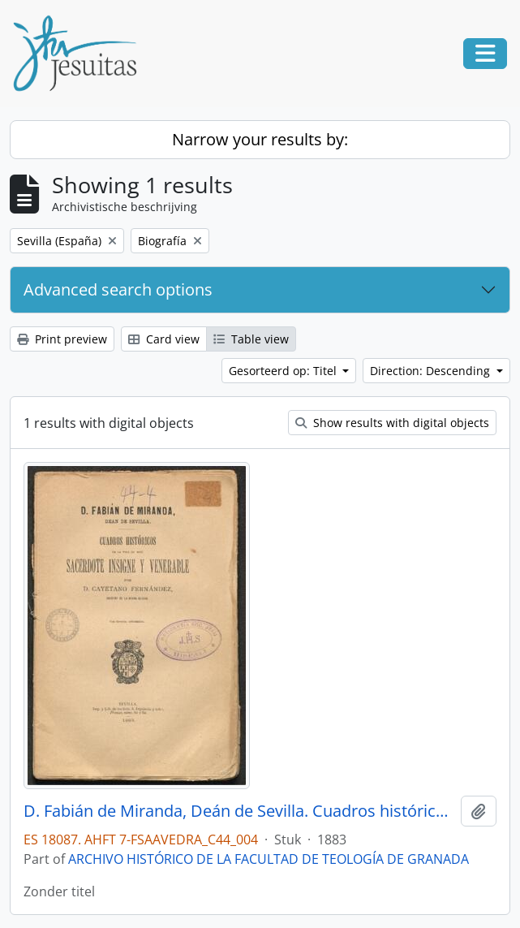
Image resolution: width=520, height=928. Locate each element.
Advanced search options (118, 289)
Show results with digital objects (392, 422)
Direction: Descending (431, 370)
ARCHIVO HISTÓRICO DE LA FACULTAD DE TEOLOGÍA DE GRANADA (268, 859)
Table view (251, 339)
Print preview (62, 339)
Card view (164, 339)
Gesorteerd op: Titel (284, 370)
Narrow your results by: (260, 139)
